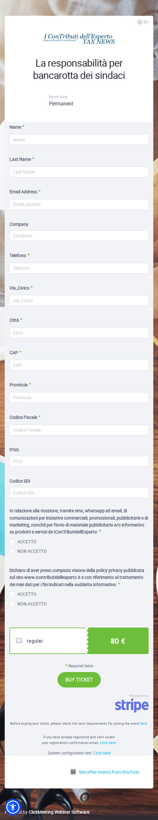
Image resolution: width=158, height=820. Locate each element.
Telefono (17, 255)
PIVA (14, 450)
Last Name (20, 159)
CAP (13, 353)
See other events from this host (104, 772)
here (143, 723)
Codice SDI (19, 481)
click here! (108, 742)
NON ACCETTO (28, 551)
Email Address (23, 192)
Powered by (47, 812)
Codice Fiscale (23, 417)
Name (15, 127)
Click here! (102, 752)
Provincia (18, 385)
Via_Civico (19, 288)
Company (18, 224)
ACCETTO (22, 542)
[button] (12, 807)
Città (14, 320)
